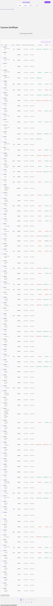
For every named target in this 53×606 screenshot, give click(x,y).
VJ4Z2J (4, 287)
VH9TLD (5, 108)
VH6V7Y (5, 495)
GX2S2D (5, 119)
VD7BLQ (5, 442)
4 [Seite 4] (28, 599)
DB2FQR (5, 302)
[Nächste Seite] (34, 600)
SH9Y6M (5, 92)
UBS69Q (5, 276)
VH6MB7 (5, 364)
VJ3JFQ (5, 475)
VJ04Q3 (5, 359)
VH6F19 (5, 524)
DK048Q (5, 344)
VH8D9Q (5, 480)
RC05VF (5, 184)
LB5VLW (5, 380)
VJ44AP (5, 234)
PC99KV (5, 506)
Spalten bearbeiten (45, 42)
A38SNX (5, 52)
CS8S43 (5, 349)
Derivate (6, 9)
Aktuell (19, 5)
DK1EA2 (5, 469)
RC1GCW (5, 125)
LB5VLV (5, 324)
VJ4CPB (5, 164)
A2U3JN (5, 198)
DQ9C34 (5, 46)
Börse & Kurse (3, 9)
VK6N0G (5, 555)
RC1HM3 (5, 512)
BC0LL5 (5, 114)
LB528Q (5, 577)
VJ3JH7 (5, 158)
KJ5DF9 (5, 57)
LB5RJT (4, 539)
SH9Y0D (5, 308)
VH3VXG (5, 550)
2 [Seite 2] (23, 599)
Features (25, 5)
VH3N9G (5, 218)
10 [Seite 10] (31, 602)
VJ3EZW (5, 203)
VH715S (5, 292)
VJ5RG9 (5, 271)
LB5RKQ (5, 464)
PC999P (5, 385)
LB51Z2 (4, 566)
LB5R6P (5, 318)
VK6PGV (5, 214)
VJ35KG (5, 266)
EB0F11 (4, 223)
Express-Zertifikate (11, 9)
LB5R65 (5, 458)
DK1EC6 (5, 453)
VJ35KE (4, 169)
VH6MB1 (5, 81)
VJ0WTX (5, 491)
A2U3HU (5, 260)
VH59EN (5, 243)
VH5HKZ (5, 297)
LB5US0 (5, 425)
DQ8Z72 (5, 534)
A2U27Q (5, 103)
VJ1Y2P (4, 545)
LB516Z (4, 485)
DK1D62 (5, 572)
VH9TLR (5, 208)
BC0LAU (5, 408)
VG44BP (5, 131)
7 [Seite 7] (23, 602)
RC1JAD (5, 63)
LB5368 (5, 588)
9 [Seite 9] (28, 602)
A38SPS (5, 174)
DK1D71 (5, 561)
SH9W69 (5, 75)
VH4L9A (5, 229)
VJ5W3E (5, 334)
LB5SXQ (5, 447)
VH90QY (5, 420)
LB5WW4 (5, 402)
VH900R (5, 98)
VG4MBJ (5, 153)
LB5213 (4, 501)
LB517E (4, 397)
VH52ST (5, 180)
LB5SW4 (5, 431)
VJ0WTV (5, 354)
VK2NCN (5, 249)
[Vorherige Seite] (18, 600)
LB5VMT (5, 519)
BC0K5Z (5, 436)
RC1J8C (5, 390)
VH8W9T (5, 282)
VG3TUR (5, 87)
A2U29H (5, 313)
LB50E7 (4, 369)
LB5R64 (5, 339)
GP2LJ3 (5, 147)
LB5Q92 (5, 374)
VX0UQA (5, 329)
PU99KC (5, 530)
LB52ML (5, 583)
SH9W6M (5, 192)
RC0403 (5, 254)
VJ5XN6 (5, 238)
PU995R (5, 142)
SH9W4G (5, 70)
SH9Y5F (5, 136)
